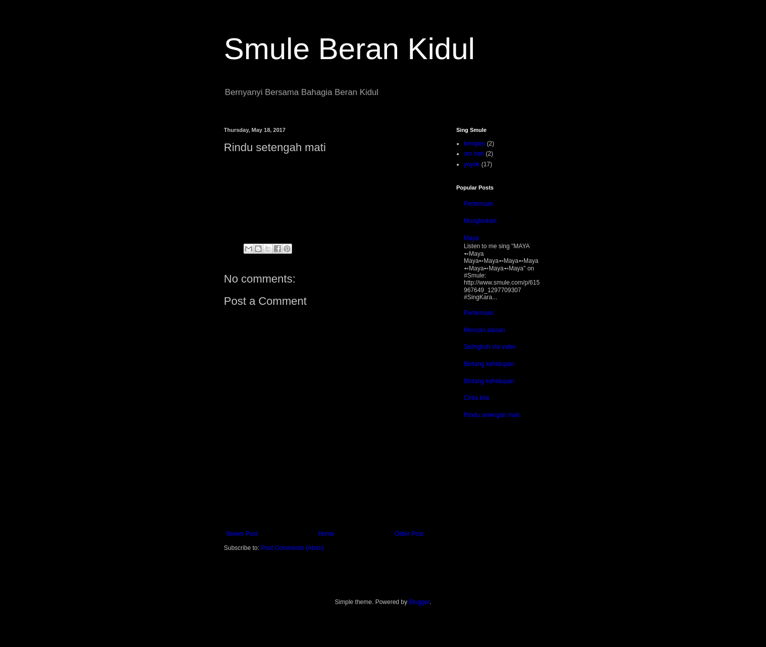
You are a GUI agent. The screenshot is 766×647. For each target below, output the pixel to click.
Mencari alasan (484, 330)
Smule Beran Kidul (349, 49)
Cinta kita (476, 397)
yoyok (472, 164)
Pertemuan (479, 203)
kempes (474, 143)
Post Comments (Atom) (292, 547)
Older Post (409, 533)
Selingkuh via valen (490, 346)
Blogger (419, 602)
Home (326, 533)
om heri (474, 153)
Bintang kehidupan (489, 363)
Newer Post (242, 533)
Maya (471, 238)
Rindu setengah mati (491, 415)
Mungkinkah (480, 220)
